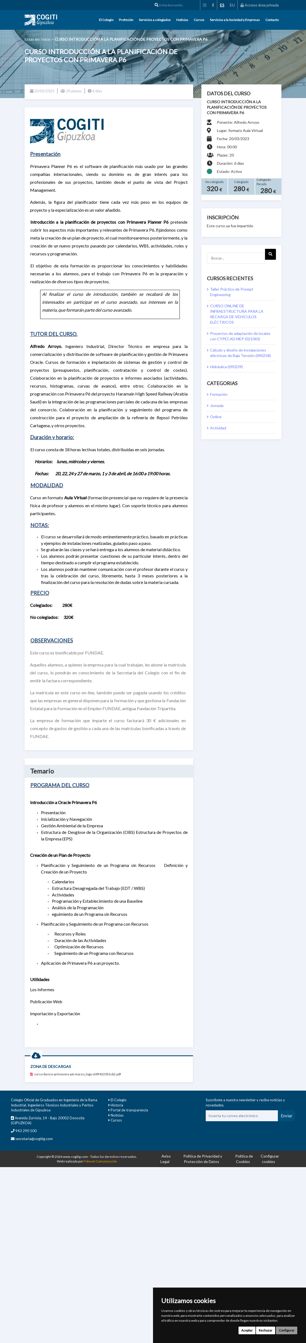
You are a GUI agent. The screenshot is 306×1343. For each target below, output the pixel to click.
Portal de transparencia (129, 1110)
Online (216, 416)
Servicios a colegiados (155, 20)
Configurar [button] (287, 1330)
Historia (117, 1105)
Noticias (182, 20)
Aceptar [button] (247, 1330)
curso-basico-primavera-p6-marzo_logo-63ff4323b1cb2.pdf (75, 1074)
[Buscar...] (236, 258)
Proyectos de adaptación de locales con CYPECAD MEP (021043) (240, 336)
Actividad (218, 428)
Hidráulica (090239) (226, 366)
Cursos (199, 20)
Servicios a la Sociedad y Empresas (235, 20)
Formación (219, 394)
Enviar (286, 1115)
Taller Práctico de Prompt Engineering (231, 292)
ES (222, 5)
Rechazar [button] (265, 1330)
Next (270, 256)
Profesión (126, 20)
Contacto (272, 20)
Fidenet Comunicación (100, 1161)
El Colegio (106, 20)
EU (232, 5)
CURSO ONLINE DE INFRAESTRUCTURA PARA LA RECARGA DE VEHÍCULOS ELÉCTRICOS (236, 313)
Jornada (216, 405)
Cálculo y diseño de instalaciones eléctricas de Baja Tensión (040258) (240, 353)
